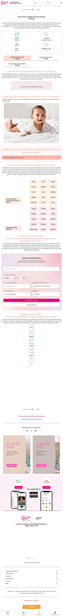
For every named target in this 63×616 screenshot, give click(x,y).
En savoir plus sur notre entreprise (31, 580)
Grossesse (8, 594)
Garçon (16, 296)
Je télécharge (19, 505)
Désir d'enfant (9, 591)
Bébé (7, 601)
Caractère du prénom (45, 57)
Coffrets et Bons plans (12, 589)
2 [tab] (30, 382)
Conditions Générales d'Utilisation (22, 609)
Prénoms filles (25, 437)
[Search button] (61, 3)
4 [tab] (33, 576)
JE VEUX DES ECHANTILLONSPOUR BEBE (31, 607)
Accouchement (10, 596)
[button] (8, 613)
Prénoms (8, 599)
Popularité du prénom (17, 57)
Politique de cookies (51, 609)
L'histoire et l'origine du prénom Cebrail (13, 175)
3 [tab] (32, 382)
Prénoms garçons (36, 437)
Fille (7, 296)
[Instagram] (27, 449)
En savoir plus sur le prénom (17, 64)
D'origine (35, 309)
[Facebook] (31, 449)
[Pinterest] (35, 449)
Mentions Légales (35, 609)
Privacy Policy (43, 609)
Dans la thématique (8, 309)
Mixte (24, 296)
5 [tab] (34, 576)
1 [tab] (28, 576)
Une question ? (11, 609)
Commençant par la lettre (9, 300)
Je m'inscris (12, 483)
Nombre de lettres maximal (39, 300)
